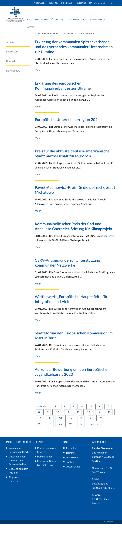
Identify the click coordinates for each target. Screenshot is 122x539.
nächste (94, 439)
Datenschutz (97, 3)
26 (70, 439)
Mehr (38, 85)
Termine (53, 3)
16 (39, 433)
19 (70, 433)
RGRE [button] (29, 19)
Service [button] (30, 27)
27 (81, 439)
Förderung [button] (57, 19)
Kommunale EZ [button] (97, 19)
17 (50, 433)
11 (67, 427)
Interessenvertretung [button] (76, 19)
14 (98, 427)
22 (101, 433)
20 (81, 433)
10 (57, 427)
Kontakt (81, 3)
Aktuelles (40, 3)
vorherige (42, 421)
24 (50, 439)
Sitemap (108, 537)
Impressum (67, 3)
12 (78, 427)
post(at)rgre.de (100, 499)
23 (39, 439)
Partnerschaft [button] (41, 19)
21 (91, 433)
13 (88, 427)
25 (60, 439)
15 (109, 427)
